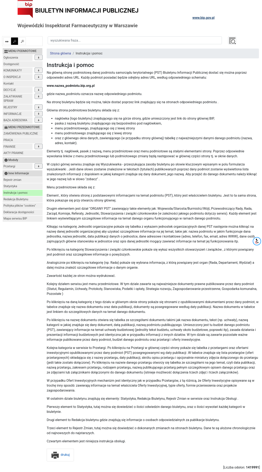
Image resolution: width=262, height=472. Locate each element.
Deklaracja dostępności (18, 212)
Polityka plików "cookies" (19, 205)
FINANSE (9, 146)
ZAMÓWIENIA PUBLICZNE (20, 133)
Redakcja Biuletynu (15, 199)
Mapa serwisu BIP (15, 218)
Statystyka (10, 186)
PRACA (8, 140)
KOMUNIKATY (12, 70)
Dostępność (11, 64)
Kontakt (8, 83)
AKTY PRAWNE (13, 153)
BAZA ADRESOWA (15, 120)
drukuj (60, 455)
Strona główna (60, 53)
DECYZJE (9, 90)
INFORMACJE (12, 114)
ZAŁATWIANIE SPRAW (12, 99)
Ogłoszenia (10, 57)
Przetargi (9, 166)
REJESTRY (10, 107)
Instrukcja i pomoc (15, 193)
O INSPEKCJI (11, 77)
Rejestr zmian (12, 180)
